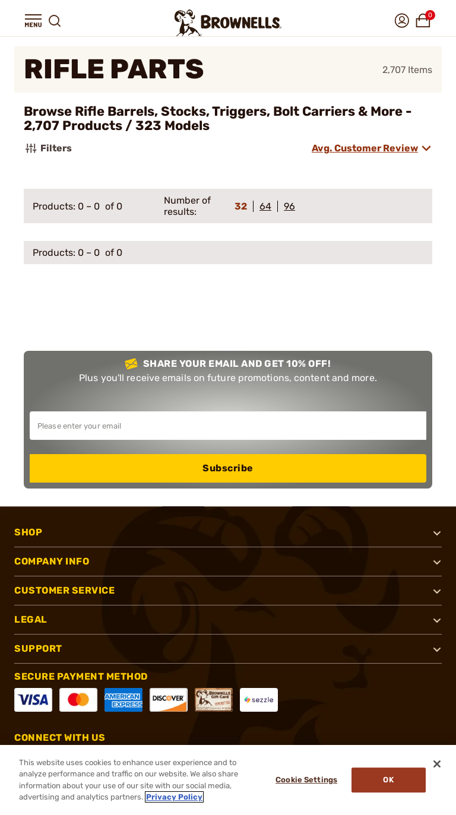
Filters (48, 148)
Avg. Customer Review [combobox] (365, 148)
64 (265, 206)
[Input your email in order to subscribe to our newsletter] (228, 425)
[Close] (437, 764)
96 (289, 206)
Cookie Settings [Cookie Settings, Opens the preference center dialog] (306, 779)
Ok (388, 779)
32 (241, 206)
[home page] (228, 22)
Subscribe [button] (228, 468)
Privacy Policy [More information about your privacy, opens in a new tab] (174, 796)
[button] (33, 20)
